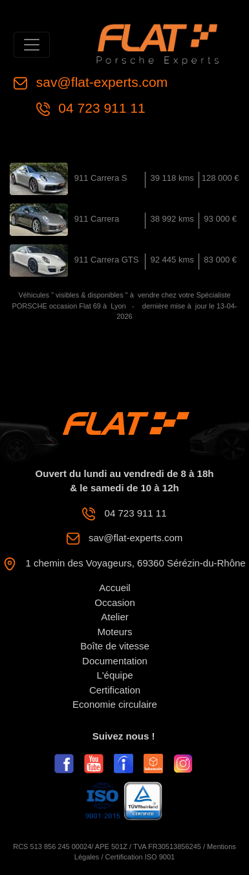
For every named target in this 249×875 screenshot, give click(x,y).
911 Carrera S (100, 178)
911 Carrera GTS (106, 259)
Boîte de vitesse (114, 645)
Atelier (115, 616)
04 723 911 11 (100, 107)
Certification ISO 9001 (140, 857)
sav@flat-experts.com (100, 82)
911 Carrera (96, 219)
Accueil (114, 587)
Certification (114, 689)
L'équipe (114, 675)
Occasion (114, 602)
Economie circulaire (114, 704)
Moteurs (114, 631)
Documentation (114, 660)
